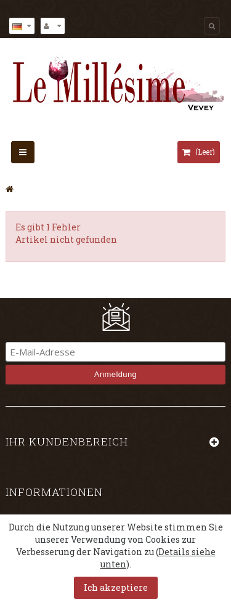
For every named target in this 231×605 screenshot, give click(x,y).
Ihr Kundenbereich (67, 441)
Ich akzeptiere (116, 587)
